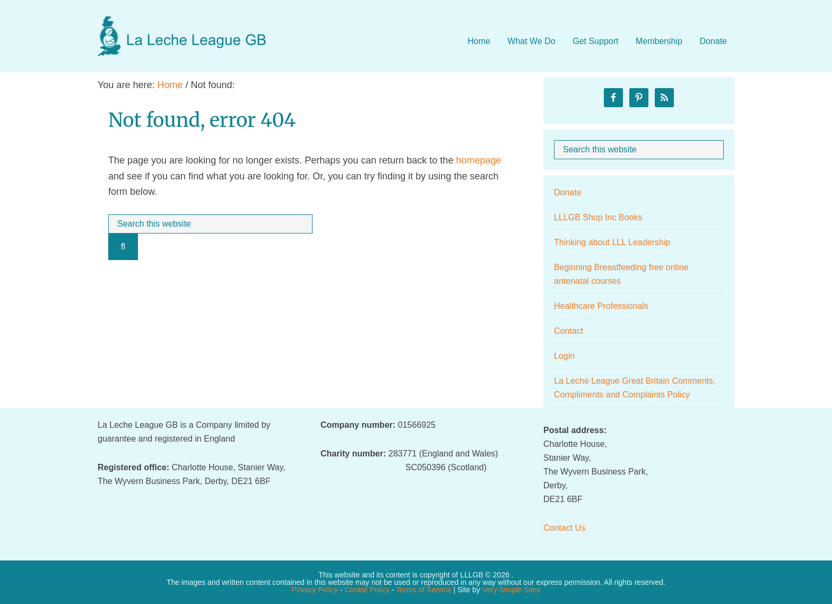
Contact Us (564, 527)
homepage (478, 160)
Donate (568, 192)
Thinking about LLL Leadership (612, 242)
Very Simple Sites (511, 589)
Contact (568, 330)
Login (564, 355)
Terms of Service (423, 589)
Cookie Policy (366, 589)
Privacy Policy (315, 589)
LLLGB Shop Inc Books (598, 217)
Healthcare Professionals (601, 305)
